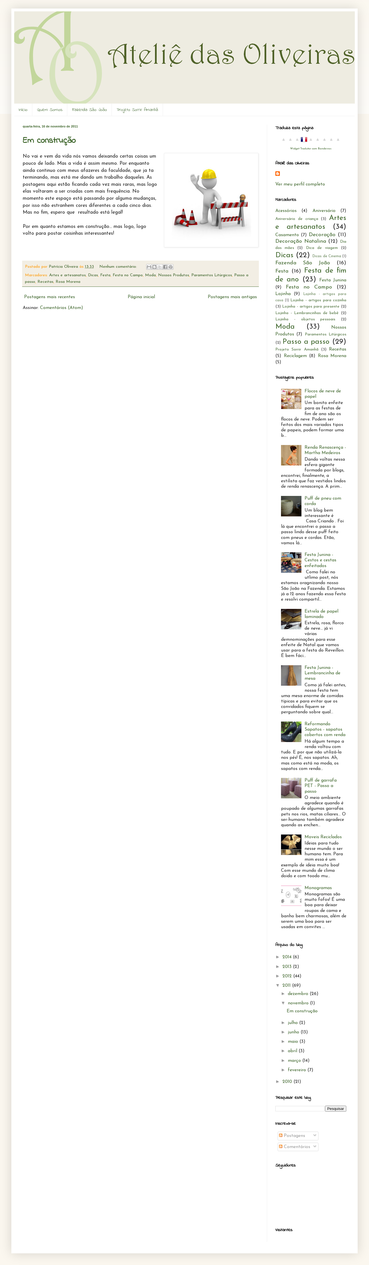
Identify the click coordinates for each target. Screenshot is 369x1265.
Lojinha (283, 294)
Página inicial (141, 297)
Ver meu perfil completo (300, 184)
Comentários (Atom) (61, 308)
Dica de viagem (322, 248)
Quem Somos (49, 109)
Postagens (292, 1136)
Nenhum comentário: (118, 267)
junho (294, 1032)
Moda (150, 275)
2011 (287, 985)
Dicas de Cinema (326, 256)
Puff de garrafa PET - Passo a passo (321, 786)
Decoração (322, 235)
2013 (287, 967)
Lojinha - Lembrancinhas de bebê (307, 313)
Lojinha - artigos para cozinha (318, 300)
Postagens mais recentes (49, 297)
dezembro (299, 994)
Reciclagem (295, 356)
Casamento (287, 235)
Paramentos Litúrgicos (211, 275)
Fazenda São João (89, 109)
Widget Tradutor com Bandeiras (311, 148)
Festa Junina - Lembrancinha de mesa (322, 673)
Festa (105, 275)
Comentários (294, 1147)
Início (23, 109)
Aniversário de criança (296, 219)
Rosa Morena (68, 282)
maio (293, 1041)
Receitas (45, 282)
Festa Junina (332, 280)
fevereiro (297, 1070)
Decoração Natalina (300, 241)
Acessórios (286, 211)
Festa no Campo (128, 275)
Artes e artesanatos (67, 275)
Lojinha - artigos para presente (310, 306)
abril (293, 1051)
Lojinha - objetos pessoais (305, 319)
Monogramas (318, 888)
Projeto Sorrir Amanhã (137, 109)
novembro (299, 1003)
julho (293, 1023)
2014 (287, 957)
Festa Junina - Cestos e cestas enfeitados (320, 560)
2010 (287, 1081)
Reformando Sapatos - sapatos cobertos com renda (325, 729)
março (295, 1060)
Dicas (93, 275)
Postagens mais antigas (232, 297)
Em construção (49, 141)
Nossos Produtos (173, 275)
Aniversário (324, 211)
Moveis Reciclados (323, 837)
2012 (287, 976)
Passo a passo (306, 341)
